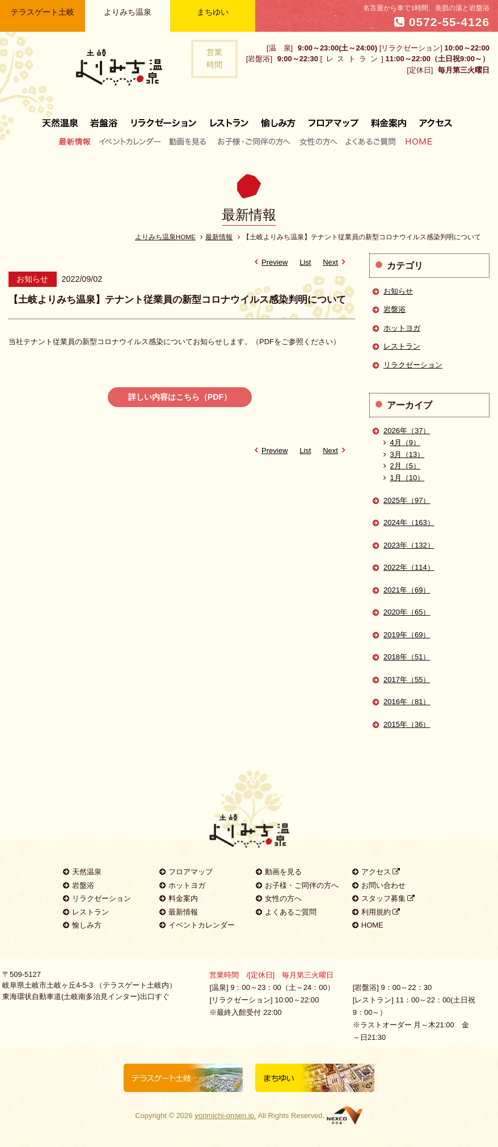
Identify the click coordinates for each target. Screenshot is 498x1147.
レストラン (229, 118)
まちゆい (213, 11)
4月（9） (401, 442)
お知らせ (398, 291)
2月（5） (401, 466)
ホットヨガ (401, 328)
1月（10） (403, 477)
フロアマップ (333, 118)
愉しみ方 (279, 118)
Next (336, 262)
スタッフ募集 (383, 898)
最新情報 (77, 141)
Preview (269, 262)
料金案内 (388, 118)
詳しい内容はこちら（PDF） (180, 396)
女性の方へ (318, 141)
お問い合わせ (379, 885)
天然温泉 (63, 118)
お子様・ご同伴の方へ (254, 141)
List (305, 262)
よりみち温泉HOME (165, 236)
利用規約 (376, 912)
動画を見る (189, 141)
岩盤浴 (104, 118)
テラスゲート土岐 (42, 11)
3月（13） (403, 454)
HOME (416, 141)
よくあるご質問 (370, 141)
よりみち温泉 (127, 11)
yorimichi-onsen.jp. (225, 1115)
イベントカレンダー (130, 141)
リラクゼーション (164, 118)
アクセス (432, 118)
